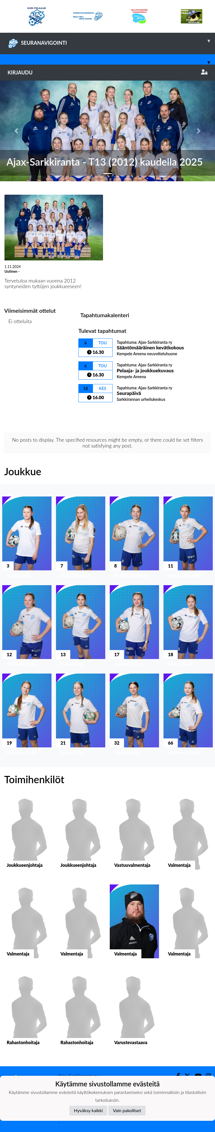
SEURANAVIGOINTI (111, 41)
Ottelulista (18, 342)
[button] (16, 131)
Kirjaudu (107, 72)
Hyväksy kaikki (88, 1110)
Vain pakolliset (127, 1110)
